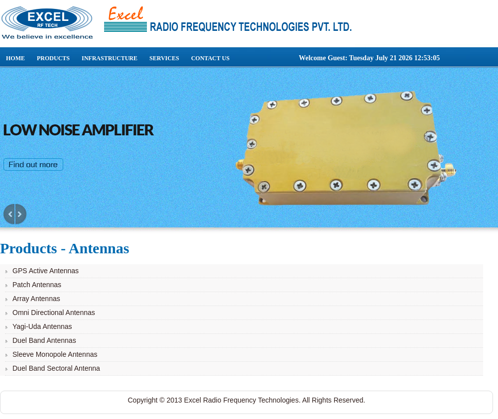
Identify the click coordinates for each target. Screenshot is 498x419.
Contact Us (210, 58)
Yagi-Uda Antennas (42, 326)
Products (53, 58)
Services (164, 58)
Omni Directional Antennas (53, 312)
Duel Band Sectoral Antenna (56, 368)
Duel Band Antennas (44, 340)
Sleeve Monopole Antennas (54, 354)
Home (15, 58)
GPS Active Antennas (45, 271)
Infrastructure (109, 58)
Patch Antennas (36, 285)
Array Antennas (36, 299)
